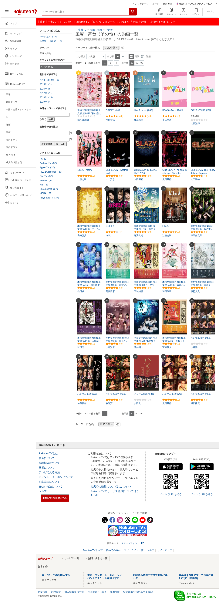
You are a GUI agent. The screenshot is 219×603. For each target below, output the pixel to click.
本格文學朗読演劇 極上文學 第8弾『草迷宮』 (117, 283)
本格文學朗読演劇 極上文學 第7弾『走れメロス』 (174, 341)
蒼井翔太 (138, 347)
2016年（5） (46, 88)
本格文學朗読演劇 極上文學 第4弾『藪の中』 (202, 228)
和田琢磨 (166, 291)
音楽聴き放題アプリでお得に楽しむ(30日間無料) (196, 577)
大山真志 (110, 179)
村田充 (80, 347)
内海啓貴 (81, 235)
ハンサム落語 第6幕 (201, 394)
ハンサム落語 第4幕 (172, 394)
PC (142, 543)
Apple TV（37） (48, 167)
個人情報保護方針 (74, 592)
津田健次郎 (196, 235)
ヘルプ (43, 491)
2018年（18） (47, 97)
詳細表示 (142, 56)
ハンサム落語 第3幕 (116, 394)
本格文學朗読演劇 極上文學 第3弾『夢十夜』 (117, 339)
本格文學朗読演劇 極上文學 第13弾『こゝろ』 (89, 228)
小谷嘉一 (195, 347)
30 (132, 63)
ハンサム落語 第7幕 (87, 394)
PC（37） (45, 159)
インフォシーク (141, 3)
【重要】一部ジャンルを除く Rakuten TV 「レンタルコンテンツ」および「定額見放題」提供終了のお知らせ (106, 21)
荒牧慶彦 (110, 291)
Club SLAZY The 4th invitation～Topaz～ (203, 171)
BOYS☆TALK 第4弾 (172, 110)
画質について (47, 467)
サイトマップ (164, 550)
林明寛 (109, 403)
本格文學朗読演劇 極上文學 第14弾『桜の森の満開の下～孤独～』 (89, 113)
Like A (165, 226)
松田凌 (80, 291)
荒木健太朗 (83, 119)
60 (137, 63)
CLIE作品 (110, 47)
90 (141, 63)
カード (155, 3)
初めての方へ (113, 550)
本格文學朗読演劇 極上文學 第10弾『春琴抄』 (174, 283)
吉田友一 (138, 403)
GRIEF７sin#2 (113, 110)
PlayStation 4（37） (50, 197)
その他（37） (50, 67)
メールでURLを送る (171, 494)
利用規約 (56, 592)
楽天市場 (167, 3)
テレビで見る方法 (49, 472)
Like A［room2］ (86, 170)
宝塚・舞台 (96, 29)
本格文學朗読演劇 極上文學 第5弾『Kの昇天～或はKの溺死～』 (146, 341)
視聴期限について (49, 462)
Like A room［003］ (144, 110)
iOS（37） (45, 184)
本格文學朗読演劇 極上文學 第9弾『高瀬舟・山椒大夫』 (202, 285)
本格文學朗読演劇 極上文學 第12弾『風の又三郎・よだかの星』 (146, 229)
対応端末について (49, 481)
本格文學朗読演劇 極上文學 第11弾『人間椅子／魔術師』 (89, 341)
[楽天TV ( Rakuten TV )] (25, 13)
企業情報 (43, 592)
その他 (109, 29)
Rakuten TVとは (48, 453)
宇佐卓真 (166, 119)
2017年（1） (46, 93)
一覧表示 (131, 56)
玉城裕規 (138, 291)
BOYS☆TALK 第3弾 (201, 110)
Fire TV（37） (47, 176)
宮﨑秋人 (166, 347)
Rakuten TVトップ (93, 550)
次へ (116, 63)
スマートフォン (129, 543)
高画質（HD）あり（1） (52, 41)
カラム (109, 235)
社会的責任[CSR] (97, 592)
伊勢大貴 (195, 291)
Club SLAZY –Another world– (117, 171)
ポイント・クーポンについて (56, 477)
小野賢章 (110, 347)
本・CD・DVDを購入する (56, 575)
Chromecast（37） (49, 189)
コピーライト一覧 (133, 550)
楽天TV (82, 29)
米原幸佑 (110, 119)
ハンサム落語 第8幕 (144, 394)
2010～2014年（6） (50, 80)
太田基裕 (138, 179)
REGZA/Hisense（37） (51, 172)
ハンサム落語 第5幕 (201, 338)
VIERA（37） (47, 193)
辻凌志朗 (138, 119)
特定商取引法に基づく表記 (138, 592)
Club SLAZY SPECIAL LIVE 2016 (145, 171)
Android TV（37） (49, 163)
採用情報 (115, 592)
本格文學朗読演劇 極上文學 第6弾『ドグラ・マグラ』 (145, 285)
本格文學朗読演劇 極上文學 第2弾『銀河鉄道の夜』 (89, 285)
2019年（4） (46, 101)
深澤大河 (138, 235)
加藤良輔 (81, 403)
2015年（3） (46, 84)
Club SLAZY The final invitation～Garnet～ (174, 171)
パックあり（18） (49, 36)
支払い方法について (50, 486)
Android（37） (47, 180)
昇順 (117, 56)
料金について (47, 458)
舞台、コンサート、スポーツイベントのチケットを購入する (104, 577)
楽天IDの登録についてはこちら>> (111, 486)
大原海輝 (195, 123)
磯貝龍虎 (195, 403)
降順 (122, 56)
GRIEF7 (110, 226)
